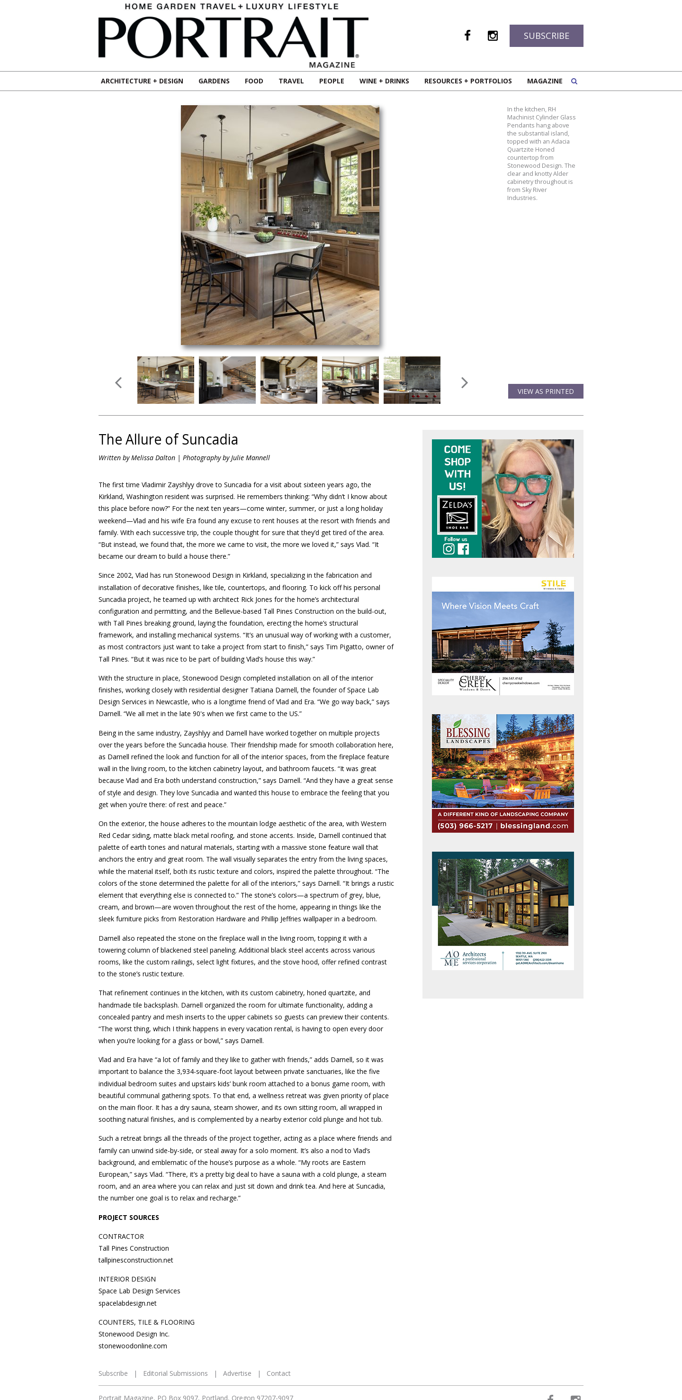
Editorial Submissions (175, 1373)
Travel (291, 80)
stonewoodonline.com (133, 1345)
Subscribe (546, 35)
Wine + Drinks (384, 80)
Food (254, 80)
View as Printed (546, 391)
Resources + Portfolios (468, 80)
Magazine (545, 80)
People (331, 80)
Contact (279, 1373)
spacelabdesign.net (128, 1303)
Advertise (237, 1373)
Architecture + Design (142, 80)
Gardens (214, 80)
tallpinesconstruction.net (136, 1259)
